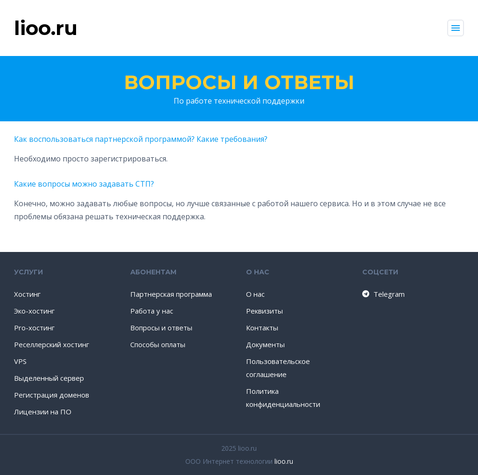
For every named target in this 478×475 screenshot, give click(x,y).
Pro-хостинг (34, 327)
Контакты (262, 327)
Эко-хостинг (34, 310)
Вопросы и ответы (239, 82)
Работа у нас (151, 310)
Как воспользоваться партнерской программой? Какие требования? (140, 139)
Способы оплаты (157, 344)
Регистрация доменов (51, 394)
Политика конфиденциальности (283, 397)
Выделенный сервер (49, 378)
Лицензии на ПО (42, 411)
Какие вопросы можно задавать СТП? (84, 184)
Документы (265, 344)
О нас (255, 294)
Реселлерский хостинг (51, 344)
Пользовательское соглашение (278, 367)
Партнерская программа (171, 294)
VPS (20, 361)
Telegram (383, 293)
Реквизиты (264, 310)
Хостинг (27, 294)
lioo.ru (283, 461)
